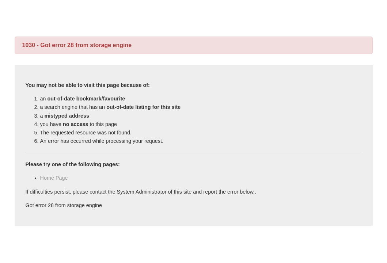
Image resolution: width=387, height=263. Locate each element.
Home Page (54, 178)
